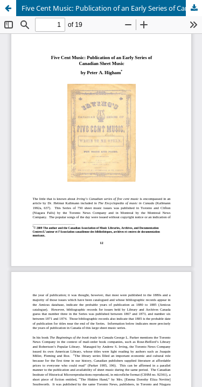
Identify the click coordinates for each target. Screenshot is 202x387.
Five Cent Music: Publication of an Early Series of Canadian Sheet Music (112, 8)
